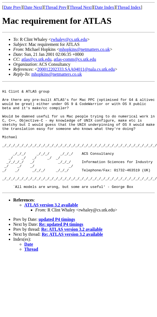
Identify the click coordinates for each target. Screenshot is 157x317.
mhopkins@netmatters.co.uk (84, 49)
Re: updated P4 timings (61, 245)
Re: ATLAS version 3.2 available (71, 250)
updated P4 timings (57, 240)
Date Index (104, 7)
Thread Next (81, 7)
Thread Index (129, 7)
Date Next (33, 7)
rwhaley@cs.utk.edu (69, 39)
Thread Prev (56, 7)
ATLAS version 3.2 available (51, 225)
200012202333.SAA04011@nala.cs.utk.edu (76, 69)
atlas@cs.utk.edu (36, 59)
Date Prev (12, 7)
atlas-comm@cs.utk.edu (75, 59)
